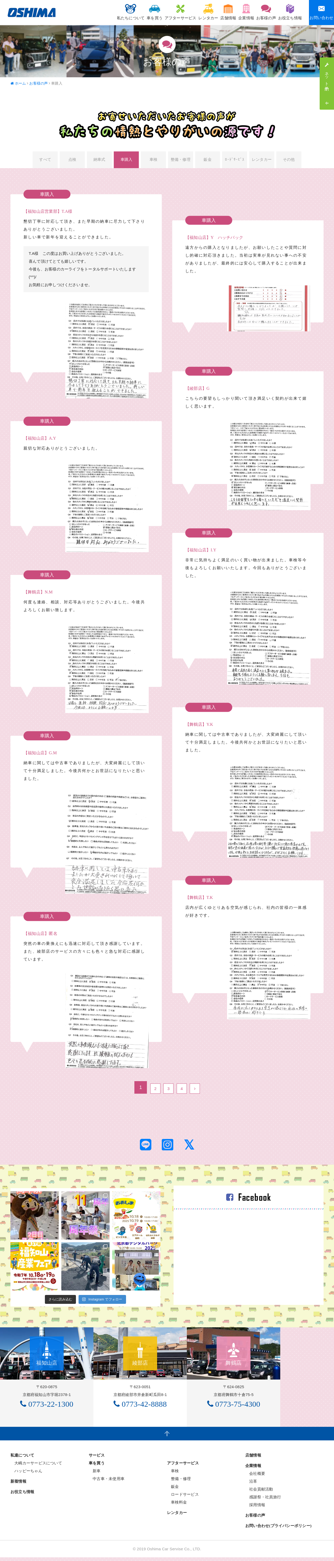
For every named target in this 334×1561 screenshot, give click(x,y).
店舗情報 (214, 11)
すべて (45, 160)
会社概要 (255, 1477)
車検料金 (177, 1506)
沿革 (251, 1485)
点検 (72, 160)
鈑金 (208, 160)
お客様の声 (260, 11)
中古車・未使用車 (106, 1482)
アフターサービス (159, 11)
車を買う (129, 11)
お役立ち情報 (288, 11)
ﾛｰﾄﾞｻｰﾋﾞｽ (234, 160)
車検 (153, 160)
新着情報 (18, 1485)
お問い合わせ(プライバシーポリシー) (278, 1529)
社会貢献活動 (259, 1493)
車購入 (126, 160)
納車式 (99, 160)
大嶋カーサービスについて (36, 1466)
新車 (95, 1474)
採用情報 (255, 1508)
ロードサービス (183, 1498)
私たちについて (101, 11)
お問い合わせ (321, 12)
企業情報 (236, 11)
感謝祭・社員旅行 (263, 1500)
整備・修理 (180, 160)
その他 (289, 160)
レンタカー (190, 11)
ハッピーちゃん (26, 1474)
